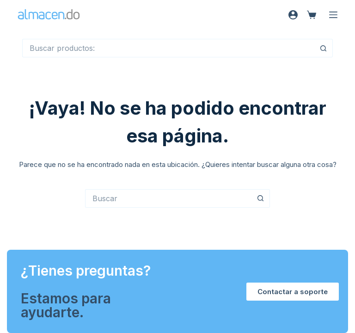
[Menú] (333, 15)
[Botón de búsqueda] (323, 48)
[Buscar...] (168, 48)
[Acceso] (293, 14)
